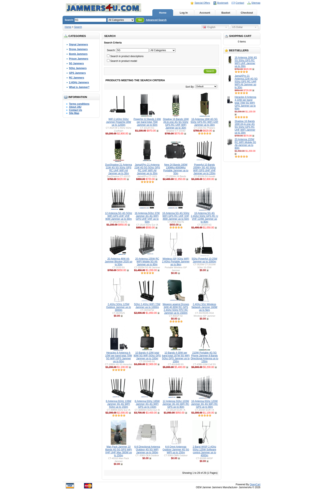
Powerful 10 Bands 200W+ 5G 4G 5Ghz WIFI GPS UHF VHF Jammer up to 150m (204, 169)
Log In (184, 12)
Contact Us (75, 110)
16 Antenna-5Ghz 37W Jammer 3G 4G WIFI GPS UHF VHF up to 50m (147, 217)
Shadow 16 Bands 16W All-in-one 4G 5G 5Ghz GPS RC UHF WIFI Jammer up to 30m (245, 127)
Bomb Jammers (78, 54)
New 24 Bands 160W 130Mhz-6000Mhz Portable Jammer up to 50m (175, 169)
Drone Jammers (78, 49)
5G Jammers (76, 63)
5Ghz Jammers (78, 68)
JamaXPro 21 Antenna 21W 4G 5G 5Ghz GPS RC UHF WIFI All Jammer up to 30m (246, 81)
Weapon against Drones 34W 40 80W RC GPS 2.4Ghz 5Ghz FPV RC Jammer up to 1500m (176, 308)
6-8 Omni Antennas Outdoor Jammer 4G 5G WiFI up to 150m (176, 449)
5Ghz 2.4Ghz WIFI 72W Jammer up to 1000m (147, 306)
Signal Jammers (78, 44)
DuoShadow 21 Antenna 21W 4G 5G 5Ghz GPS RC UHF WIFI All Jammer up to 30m (118, 169)
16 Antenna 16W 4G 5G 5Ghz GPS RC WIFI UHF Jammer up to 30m (246, 62)
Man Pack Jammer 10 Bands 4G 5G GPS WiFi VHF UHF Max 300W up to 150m (118, 451)
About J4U (75, 107)
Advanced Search (156, 20)
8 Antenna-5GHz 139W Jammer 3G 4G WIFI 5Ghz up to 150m (118, 404)
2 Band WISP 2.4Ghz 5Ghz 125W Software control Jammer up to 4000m (204, 451)
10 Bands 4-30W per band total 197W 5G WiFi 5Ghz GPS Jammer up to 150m (176, 357)
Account (204, 12)
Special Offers (202, 2)
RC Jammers (76, 77)
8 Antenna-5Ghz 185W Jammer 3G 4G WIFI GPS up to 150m (147, 404)
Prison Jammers (78, 58)
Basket (225, 12)
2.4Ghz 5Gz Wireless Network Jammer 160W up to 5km (204, 307)
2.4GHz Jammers (79, 82)
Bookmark (222, 2)
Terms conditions (79, 103)
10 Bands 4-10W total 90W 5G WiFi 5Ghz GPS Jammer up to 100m (147, 355)
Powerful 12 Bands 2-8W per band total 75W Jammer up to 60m (147, 122)
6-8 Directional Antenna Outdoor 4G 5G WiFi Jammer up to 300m (147, 449)
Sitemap (255, 2)
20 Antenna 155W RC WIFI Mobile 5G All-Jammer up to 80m (245, 143)
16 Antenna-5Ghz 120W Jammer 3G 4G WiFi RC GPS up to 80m (204, 404)
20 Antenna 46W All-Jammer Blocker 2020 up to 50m (118, 261)
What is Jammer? (79, 87)
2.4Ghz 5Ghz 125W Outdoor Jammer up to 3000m (118, 307)
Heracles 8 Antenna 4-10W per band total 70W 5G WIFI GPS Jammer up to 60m (245, 103)
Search (78, 27)
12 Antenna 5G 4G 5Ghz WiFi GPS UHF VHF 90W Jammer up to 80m (118, 216)
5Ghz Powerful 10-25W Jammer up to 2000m (204, 260)
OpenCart (255, 484)
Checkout (247, 12)
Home (162, 12)
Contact (240, 2)
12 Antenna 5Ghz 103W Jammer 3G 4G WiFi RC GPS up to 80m (175, 404)
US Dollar (237, 27)
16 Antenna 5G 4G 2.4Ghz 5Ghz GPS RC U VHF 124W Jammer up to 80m (204, 217)
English (209, 27)
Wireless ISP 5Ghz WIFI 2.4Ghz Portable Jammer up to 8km (176, 261)
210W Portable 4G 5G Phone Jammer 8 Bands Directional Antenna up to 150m (204, 357)
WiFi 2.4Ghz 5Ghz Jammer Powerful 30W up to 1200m (118, 122)
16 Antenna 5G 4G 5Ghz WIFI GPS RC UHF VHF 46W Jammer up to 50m (175, 216)
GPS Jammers (77, 73)
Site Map (74, 113)
